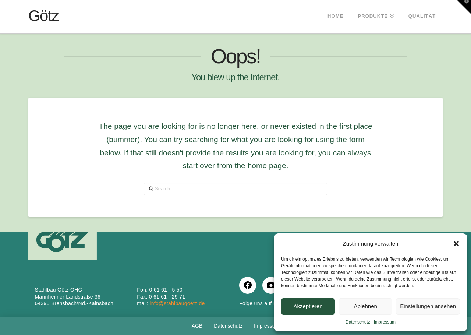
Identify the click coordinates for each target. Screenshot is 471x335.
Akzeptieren (307, 306)
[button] (456, 243)
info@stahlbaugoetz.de (177, 303)
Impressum (385, 322)
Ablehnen (365, 306)
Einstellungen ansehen (428, 306)
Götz (43, 16)
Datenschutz (358, 322)
